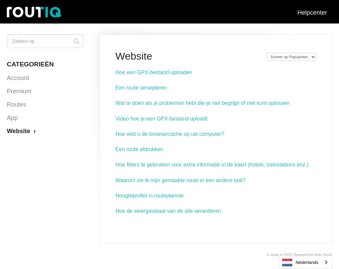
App (12, 117)
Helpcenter (312, 12)
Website (22, 131)
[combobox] (305, 262)
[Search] (45, 41)
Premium (19, 91)
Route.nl (276, 255)
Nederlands (300, 262)
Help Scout (323, 255)
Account (18, 78)
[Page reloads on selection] (291, 57)
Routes (16, 104)
